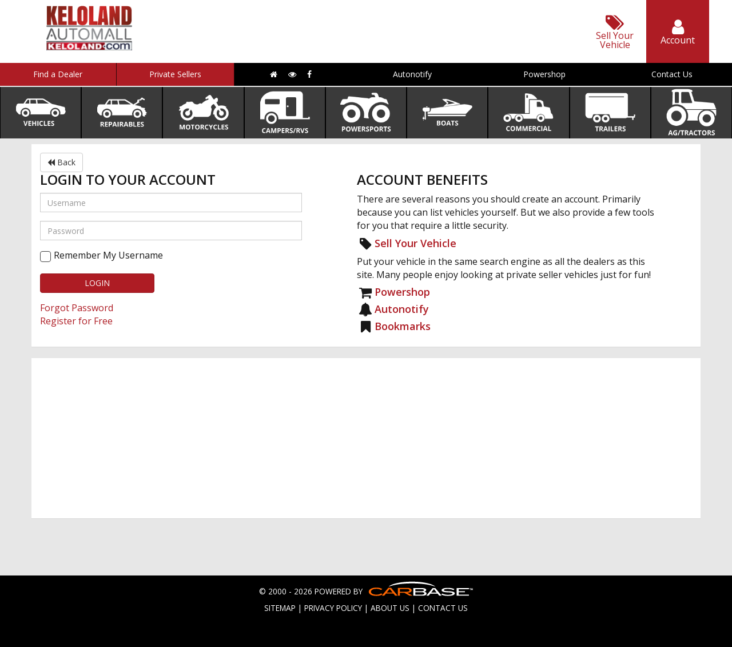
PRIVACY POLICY (333, 607)
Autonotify (412, 74)
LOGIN (97, 282)
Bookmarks (403, 326)
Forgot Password (76, 307)
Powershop (544, 74)
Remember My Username (108, 255)
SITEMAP (280, 607)
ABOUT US (390, 607)
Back (61, 162)
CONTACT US (443, 607)
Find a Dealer (57, 74)
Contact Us (672, 74)
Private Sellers (175, 74)
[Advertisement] (366, 438)
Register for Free (76, 321)
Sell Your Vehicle (415, 243)
